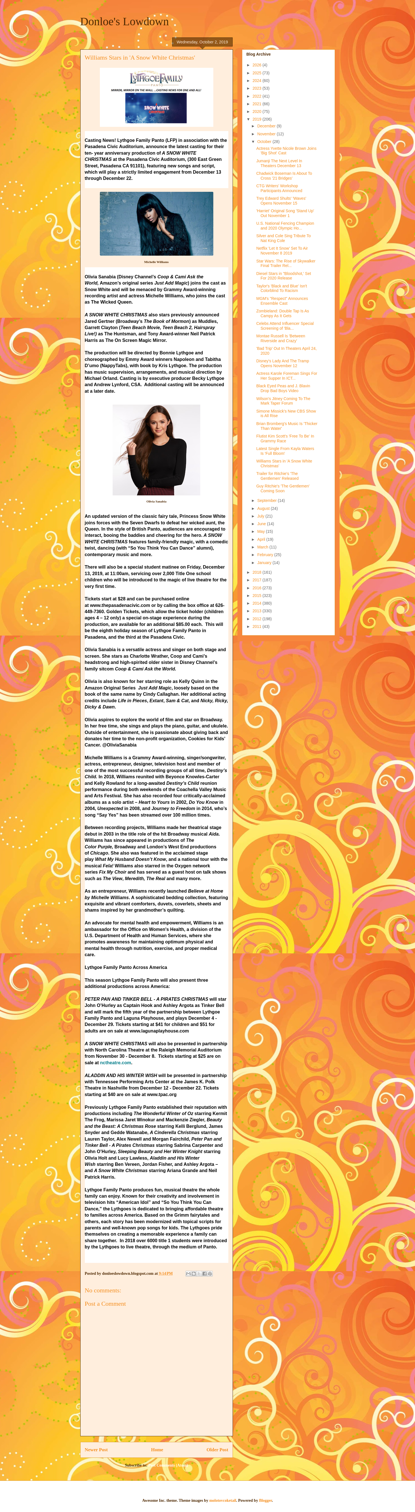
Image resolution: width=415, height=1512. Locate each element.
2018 (257, 572)
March (263, 547)
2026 (257, 65)
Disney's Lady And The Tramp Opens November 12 (282, 363)
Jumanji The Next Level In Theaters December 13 (279, 163)
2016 (257, 588)
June (262, 523)
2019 (257, 119)
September (267, 500)
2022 (257, 96)
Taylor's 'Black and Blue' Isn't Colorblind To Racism (281, 288)
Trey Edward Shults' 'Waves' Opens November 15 (281, 200)
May (261, 531)
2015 (257, 595)
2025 (257, 73)
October (265, 141)
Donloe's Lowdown (124, 21)
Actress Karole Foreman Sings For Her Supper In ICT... (286, 375)
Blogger (265, 1500)
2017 (257, 580)
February (265, 554)
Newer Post (96, 1449)
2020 (257, 111)
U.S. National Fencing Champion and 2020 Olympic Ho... (285, 225)
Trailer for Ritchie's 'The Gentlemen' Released (277, 476)
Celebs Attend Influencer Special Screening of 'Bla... (284, 326)
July (261, 516)
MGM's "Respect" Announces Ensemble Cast (282, 301)
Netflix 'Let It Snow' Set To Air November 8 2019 (282, 250)
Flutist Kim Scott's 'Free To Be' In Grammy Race (285, 438)
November (267, 134)
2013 (257, 611)
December (267, 126)
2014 (257, 603)
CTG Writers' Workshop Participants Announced (279, 188)
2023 (257, 88)
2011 (257, 626)
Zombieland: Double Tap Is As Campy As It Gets (282, 313)
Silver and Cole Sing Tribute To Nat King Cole (283, 238)
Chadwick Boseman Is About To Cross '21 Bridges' (284, 175)
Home (157, 1449)
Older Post (217, 1449)
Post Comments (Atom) (168, 1465)
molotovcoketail (222, 1500)
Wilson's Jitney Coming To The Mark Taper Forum (283, 401)
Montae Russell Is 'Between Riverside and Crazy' (280, 338)
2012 (257, 619)
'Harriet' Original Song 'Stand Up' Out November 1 (285, 213)
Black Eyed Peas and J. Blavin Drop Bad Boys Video (283, 388)
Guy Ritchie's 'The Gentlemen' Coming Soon (282, 488)
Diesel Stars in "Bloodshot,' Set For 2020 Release (283, 276)
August (264, 508)
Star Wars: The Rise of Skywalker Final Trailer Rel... (285, 263)
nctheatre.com (115, 1062)
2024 (257, 80)
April (261, 539)
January (265, 562)
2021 (257, 104)
